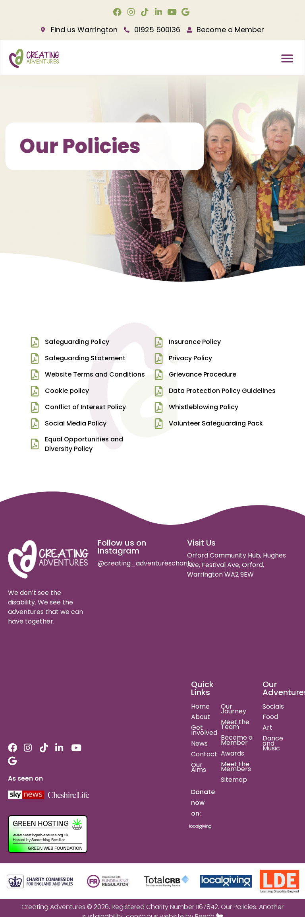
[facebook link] (118, 12)
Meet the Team (235, 724)
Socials (273, 706)
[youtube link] (173, 12)
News (199, 743)
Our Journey (233, 709)
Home (200, 706)
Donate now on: (203, 802)
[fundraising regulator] (107, 881)
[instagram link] (132, 12)
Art (267, 727)
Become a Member (237, 740)
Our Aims (198, 767)
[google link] (186, 12)
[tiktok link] (145, 12)
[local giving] (226, 881)
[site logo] (48, 559)
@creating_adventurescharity (146, 563)
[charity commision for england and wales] (40, 881)
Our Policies (238, 906)
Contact (204, 754)
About (200, 716)
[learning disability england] (279, 881)
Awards (232, 753)
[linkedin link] (159, 12)
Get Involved (204, 730)
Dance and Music (273, 743)
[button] (287, 58)
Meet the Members (236, 767)
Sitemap (234, 779)
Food (270, 716)
